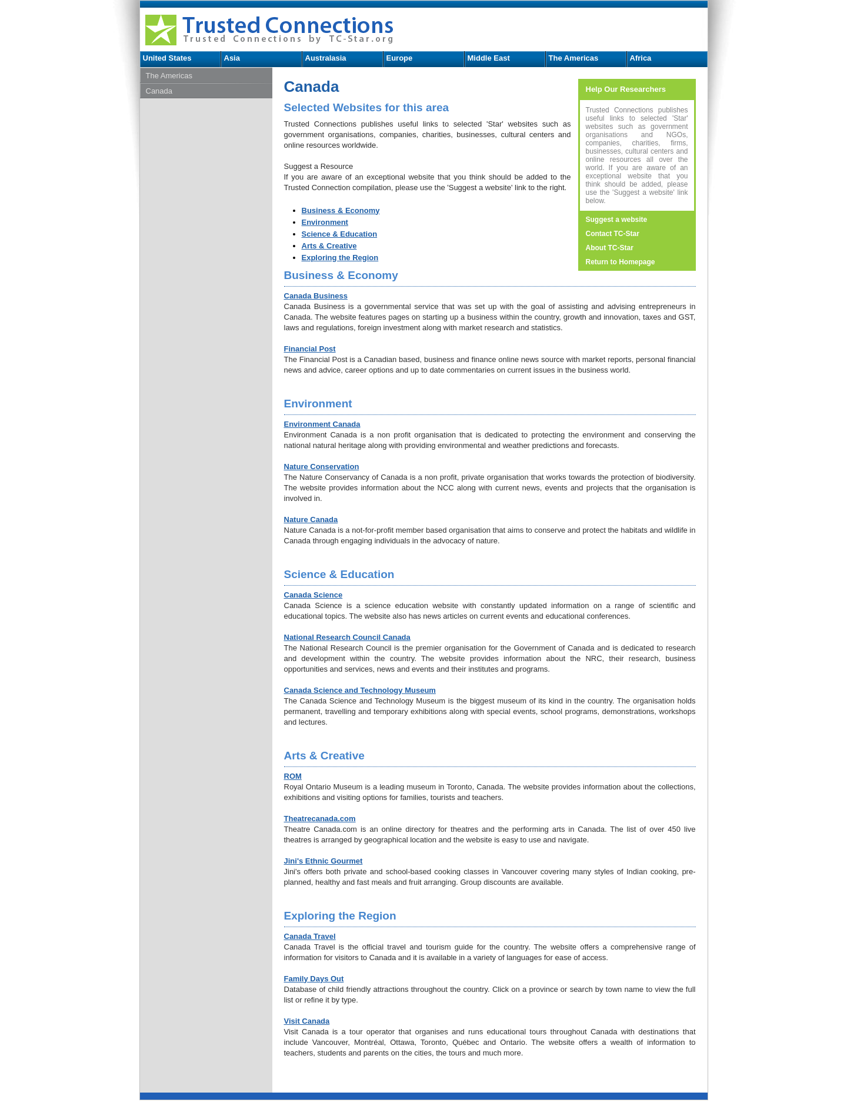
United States (167, 58)
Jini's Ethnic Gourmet (323, 861)
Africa (641, 58)
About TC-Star (609, 248)
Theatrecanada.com (320, 818)
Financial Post (310, 348)
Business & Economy (341, 210)
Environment (325, 222)
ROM (293, 776)
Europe (399, 58)
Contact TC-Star (612, 234)
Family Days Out (314, 978)
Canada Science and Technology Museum (360, 690)
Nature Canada (311, 519)
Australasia (325, 58)
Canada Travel (310, 936)
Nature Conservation (321, 466)
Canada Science (313, 594)
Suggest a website (617, 219)
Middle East (489, 58)
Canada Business (316, 295)
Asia (232, 58)
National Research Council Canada (347, 637)
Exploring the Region (340, 257)
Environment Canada (322, 424)
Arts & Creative (329, 245)
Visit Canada (307, 1021)
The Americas (574, 58)
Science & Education (340, 234)
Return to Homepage (620, 262)
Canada (159, 91)
